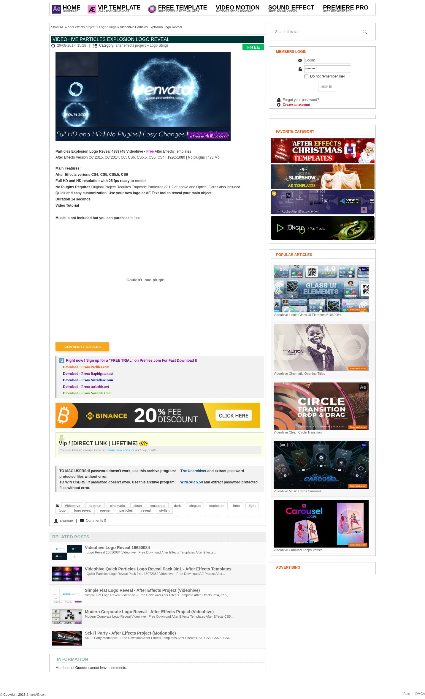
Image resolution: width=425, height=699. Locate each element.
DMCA (420, 693)
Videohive (72, 505)
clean (138, 505)
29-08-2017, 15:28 (71, 45)
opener (105, 510)
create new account (120, 450)
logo (62, 510)
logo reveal (82, 510)
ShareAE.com (36, 694)
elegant (195, 505)
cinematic (117, 505)
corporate (157, 505)
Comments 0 (96, 520)
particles (126, 510)
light (252, 505)
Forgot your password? (301, 100)
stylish (164, 510)
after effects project (81, 27)
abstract (95, 505)
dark (177, 505)
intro (236, 505)
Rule (406, 693)
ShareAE (57, 27)
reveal (146, 510)
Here (137, 218)
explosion (216, 505)
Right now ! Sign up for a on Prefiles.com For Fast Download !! (131, 360)
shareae (66, 520)
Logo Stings (107, 27)
